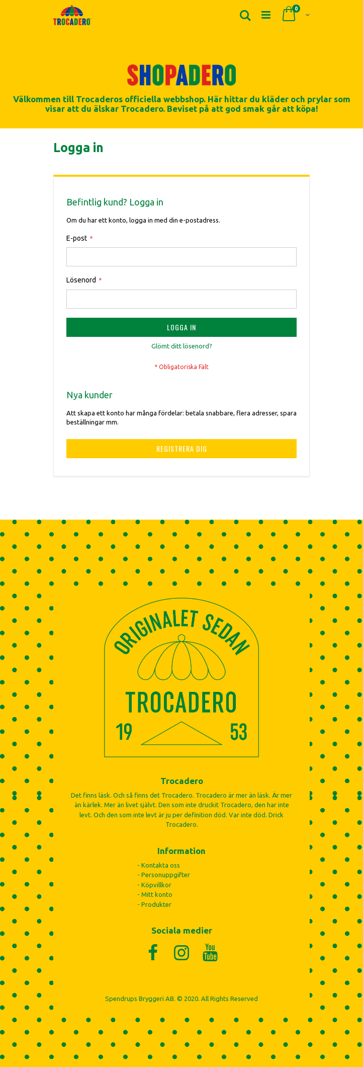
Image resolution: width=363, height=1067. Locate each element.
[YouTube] (210, 952)
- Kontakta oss (158, 865)
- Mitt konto (154, 894)
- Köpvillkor (154, 884)
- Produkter (154, 904)
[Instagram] (181, 952)
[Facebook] (153, 952)
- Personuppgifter (163, 874)
